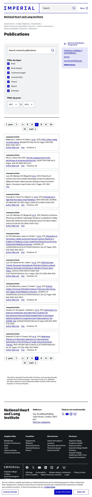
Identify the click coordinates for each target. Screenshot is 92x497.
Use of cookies (32, 474)
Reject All (81, 492)
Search (52, 50)
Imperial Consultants (77, 457)
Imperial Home (9, 24)
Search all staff (53, 450)
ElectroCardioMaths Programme (15, 29)
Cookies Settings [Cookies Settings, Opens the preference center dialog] (10, 492)
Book (11, 63)
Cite (23, 147)
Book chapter (14, 68)
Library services (10, 450)
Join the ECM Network (73, 61)
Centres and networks (45, 26)
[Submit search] (74, 8)
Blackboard (8, 441)
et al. (34, 139)
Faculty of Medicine (23, 24)
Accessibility (41, 472)
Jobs (6, 448)
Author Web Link (12, 147)
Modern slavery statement (60, 472)
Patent (12, 82)
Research (32, 26)
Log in (67, 474)
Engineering (30, 441)
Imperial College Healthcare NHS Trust (78, 454)
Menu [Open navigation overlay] (84, 8)
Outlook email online (12, 453)
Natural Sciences (32, 445)
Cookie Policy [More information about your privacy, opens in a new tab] (49, 487)
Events (67, 57)
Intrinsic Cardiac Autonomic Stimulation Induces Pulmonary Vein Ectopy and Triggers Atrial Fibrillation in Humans (30, 289)
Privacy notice (79, 472)
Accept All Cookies (63, 492)
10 (51, 124)
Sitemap (29, 472)
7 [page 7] (36, 124)
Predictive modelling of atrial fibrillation (73, 51)
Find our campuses (41, 422)
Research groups (54, 448)
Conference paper (16, 73)
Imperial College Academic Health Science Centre (76, 443)
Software (13, 91)
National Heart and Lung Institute (23, 16)
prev (10, 124)
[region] (46, 488)
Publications (33, 29)
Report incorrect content (51, 474)
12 (25, 129)
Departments (36, 24)
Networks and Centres (56, 445)
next (31, 129)
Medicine (29, 443)
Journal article (15, 77)
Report (12, 86)
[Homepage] (21, 8)
